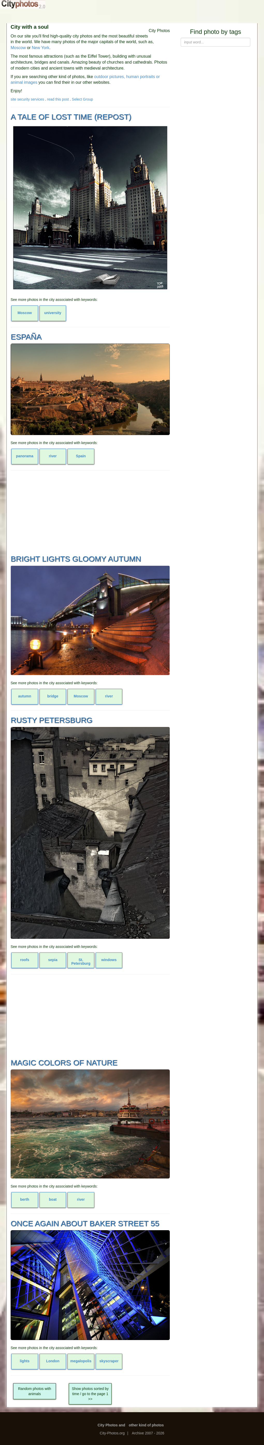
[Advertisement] (90, 512)
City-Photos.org (112, 1433)
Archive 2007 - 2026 (148, 1433)
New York (40, 47)
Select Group (82, 99)
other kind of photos (146, 1425)
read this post (58, 99)
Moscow (18, 47)
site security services (27, 99)
